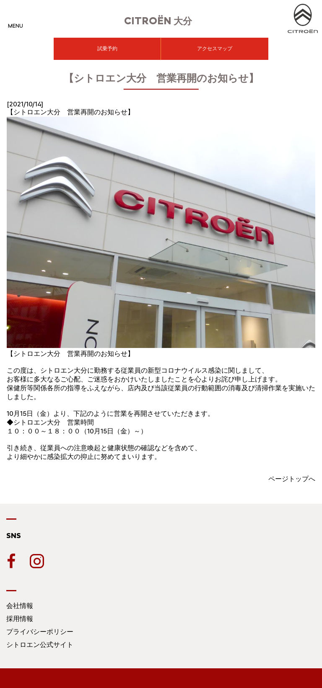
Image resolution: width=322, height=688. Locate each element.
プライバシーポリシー (39, 632)
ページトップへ (291, 479)
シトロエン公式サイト (39, 645)
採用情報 (19, 619)
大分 (158, 21)
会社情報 (19, 606)
